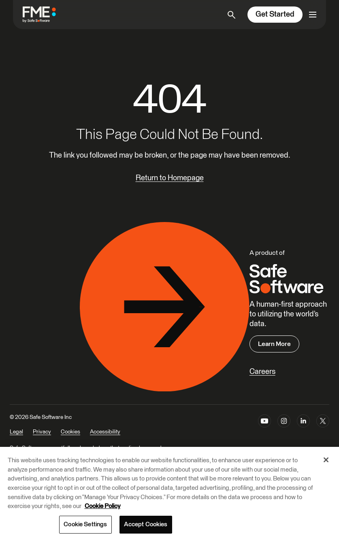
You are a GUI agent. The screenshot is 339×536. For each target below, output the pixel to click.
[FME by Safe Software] (47, 14)
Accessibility (105, 432)
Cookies (70, 432)
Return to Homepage (170, 178)
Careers (262, 372)
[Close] (326, 466)
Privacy (42, 432)
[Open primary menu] (312, 14)
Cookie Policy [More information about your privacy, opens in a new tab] (103, 513)
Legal (16, 432)
